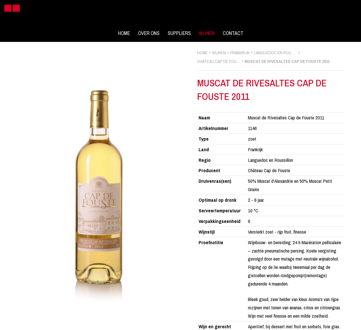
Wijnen (207, 33)
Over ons (149, 33)
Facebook (7, 8)
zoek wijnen (355, 167)
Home (124, 33)
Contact (233, 33)
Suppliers (179, 33)
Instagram (16, 8)
